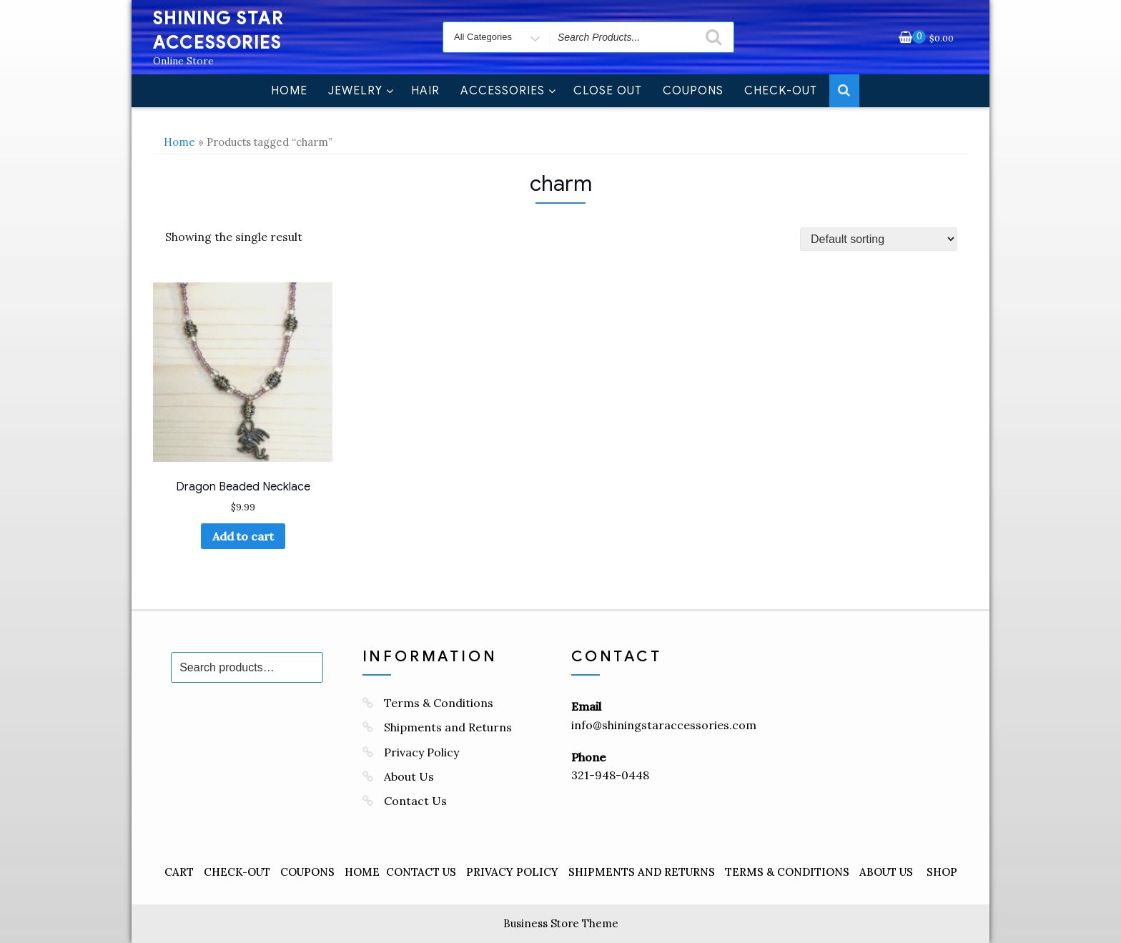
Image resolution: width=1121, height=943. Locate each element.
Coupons (693, 91)
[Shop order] (878, 239)
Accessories (508, 91)
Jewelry (361, 91)
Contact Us (415, 801)
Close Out (607, 91)
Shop (942, 872)
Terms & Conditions (438, 703)
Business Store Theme (560, 923)
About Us (409, 776)
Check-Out (780, 91)
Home (289, 91)
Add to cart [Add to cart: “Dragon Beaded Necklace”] (243, 536)
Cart (179, 872)
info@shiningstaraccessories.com (663, 725)
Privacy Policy (421, 752)
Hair (425, 91)
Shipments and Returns (448, 727)
